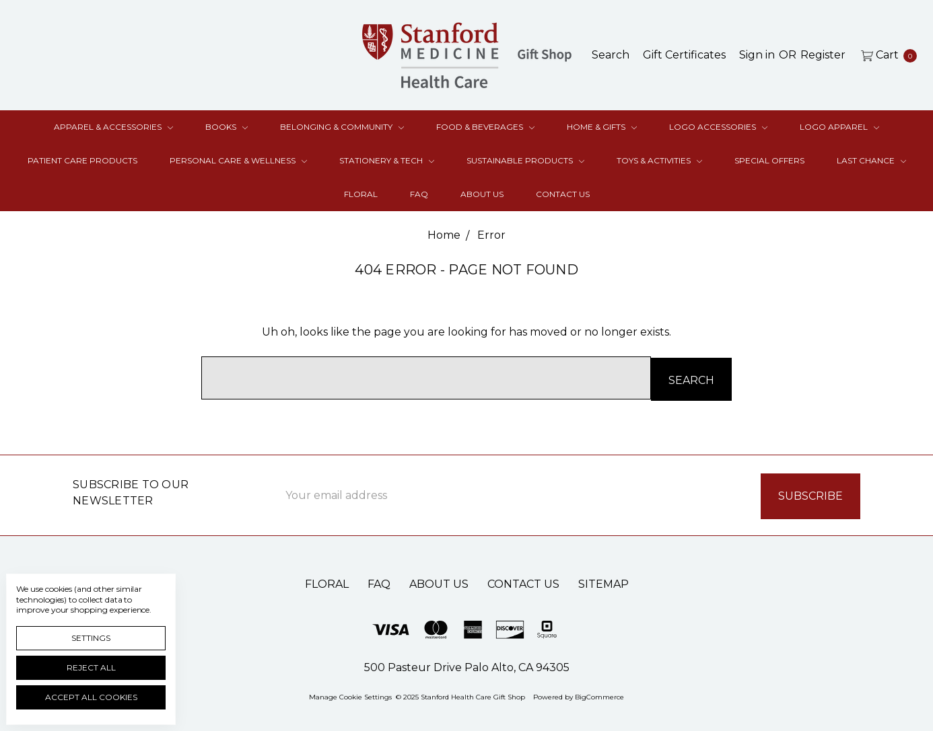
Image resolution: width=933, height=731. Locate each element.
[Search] (610, 55)
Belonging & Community (342, 127)
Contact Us (563, 194)
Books (226, 127)
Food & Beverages (485, 127)
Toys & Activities (659, 160)
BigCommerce (599, 693)
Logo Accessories (718, 127)
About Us (482, 194)
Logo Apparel (839, 127)
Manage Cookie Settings (350, 693)
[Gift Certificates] (684, 55)
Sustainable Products (525, 160)
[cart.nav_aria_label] (885, 55)
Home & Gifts (602, 127)
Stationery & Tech (386, 160)
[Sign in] (757, 55)
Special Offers (769, 160)
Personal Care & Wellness (238, 160)
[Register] (823, 55)
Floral (361, 194)
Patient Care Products (82, 160)
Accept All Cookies (91, 697)
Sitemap (603, 580)
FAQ (419, 194)
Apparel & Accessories (113, 127)
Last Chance (871, 160)
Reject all (91, 667)
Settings (90, 638)
